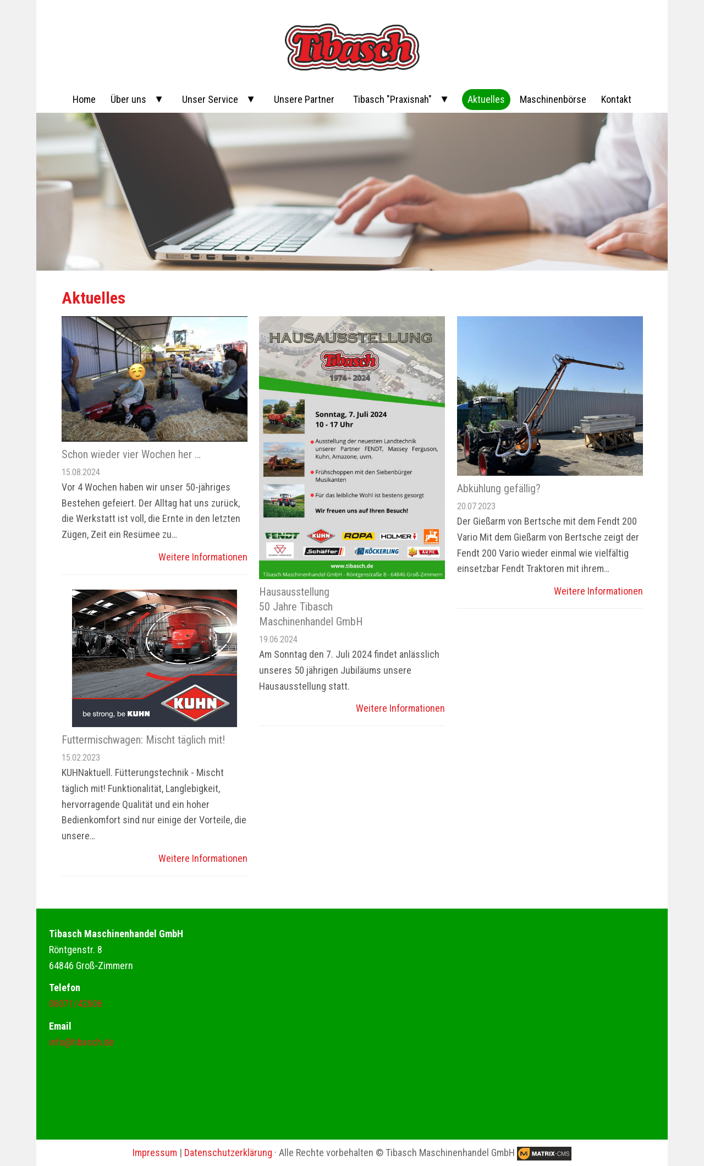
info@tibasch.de (81, 1042)
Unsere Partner (304, 99)
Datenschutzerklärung (228, 1152)
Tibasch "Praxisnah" (392, 99)
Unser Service (210, 99)
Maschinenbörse (553, 99)
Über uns (128, 99)
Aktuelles (486, 99)
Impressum (155, 1152)
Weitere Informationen (203, 557)
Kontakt (616, 99)
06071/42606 (75, 1003)
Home (84, 99)
